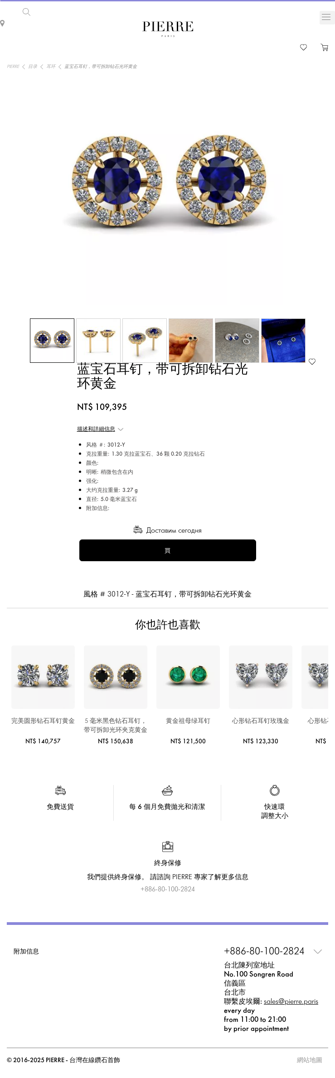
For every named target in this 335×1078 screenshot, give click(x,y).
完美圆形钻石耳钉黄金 (43, 721)
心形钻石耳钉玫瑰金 (260, 721)
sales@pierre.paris (291, 1001)
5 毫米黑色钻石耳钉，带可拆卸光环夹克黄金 (115, 725)
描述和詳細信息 (96, 429)
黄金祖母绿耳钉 (188, 721)
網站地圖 (309, 1061)
